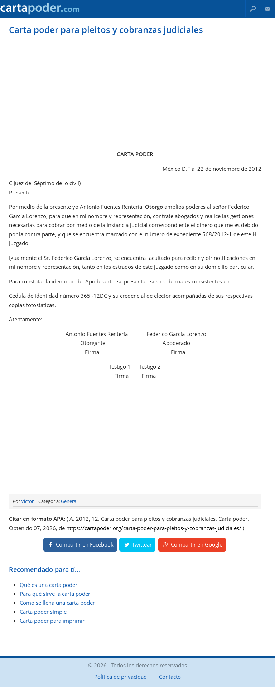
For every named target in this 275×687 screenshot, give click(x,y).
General (69, 501)
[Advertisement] (135, 92)
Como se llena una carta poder (57, 602)
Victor (27, 501)
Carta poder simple (43, 611)
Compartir (80, 544)
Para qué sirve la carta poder (55, 593)
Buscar (252, 8)
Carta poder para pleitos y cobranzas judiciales (106, 29)
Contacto (267, 8)
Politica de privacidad (120, 676)
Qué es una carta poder (48, 584)
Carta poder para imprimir (52, 620)
